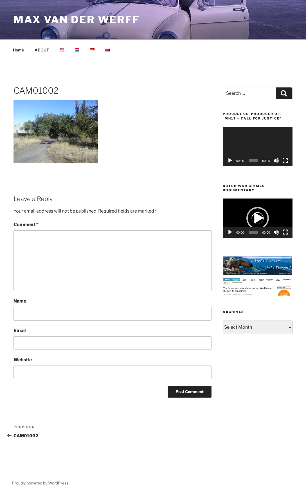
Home (18, 50)
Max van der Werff (77, 19)
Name (20, 301)
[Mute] (276, 160)
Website (23, 359)
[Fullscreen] (285, 160)
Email (20, 330)
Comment (26, 224)
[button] (257, 218)
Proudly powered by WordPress (40, 483)
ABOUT (42, 50)
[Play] (230, 160)
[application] (257, 146)
